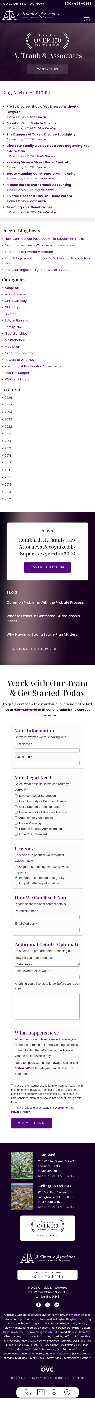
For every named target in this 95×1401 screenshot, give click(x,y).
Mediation (12, 347)
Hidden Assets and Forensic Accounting (38, 185)
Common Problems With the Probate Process (40, 246)
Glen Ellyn (85, 1335)
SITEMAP (78, 1381)
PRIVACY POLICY (40, 1381)
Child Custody (16, 301)
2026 (7, 398)
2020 (7, 442)
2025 (7, 405)
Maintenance (15, 341)
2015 (6, 478)
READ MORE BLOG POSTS (37, 653)
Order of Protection (20, 354)
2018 (6, 456)
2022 (7, 427)
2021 (6, 434)
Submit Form (31, 1127)
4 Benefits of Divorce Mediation (29, 252)
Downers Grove (13, 1335)
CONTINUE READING (47, 568)
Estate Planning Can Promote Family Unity (40, 174)
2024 (7, 413)
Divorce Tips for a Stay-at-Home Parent (39, 197)
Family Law (13, 328)
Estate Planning (46, 129)
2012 (6, 500)
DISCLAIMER (18, 1381)
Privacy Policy (20, 1115)
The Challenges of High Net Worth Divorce (37, 270)
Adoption (12, 288)
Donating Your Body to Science (31, 124)
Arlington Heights (64, 1322)
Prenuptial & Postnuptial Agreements (33, 367)
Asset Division (45, 190)
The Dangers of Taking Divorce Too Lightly (40, 135)
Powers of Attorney (19, 360)
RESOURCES (62, 1381)
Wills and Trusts (17, 380)
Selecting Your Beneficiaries (29, 208)
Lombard (46, 1322)
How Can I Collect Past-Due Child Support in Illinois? (45, 239)
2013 (6, 492)
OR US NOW (47, 1278)
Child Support (15, 308)
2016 (6, 471)
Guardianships (16, 334)
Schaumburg (47, 1352)
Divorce (41, 117)
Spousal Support (18, 373)
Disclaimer (62, 1111)
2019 (6, 449)
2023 (7, 420)
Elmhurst (51, 1335)
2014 (6, 485)
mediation (78, 1317)
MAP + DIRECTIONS (56, 1180)
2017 (6, 463)
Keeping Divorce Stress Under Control (37, 163)
